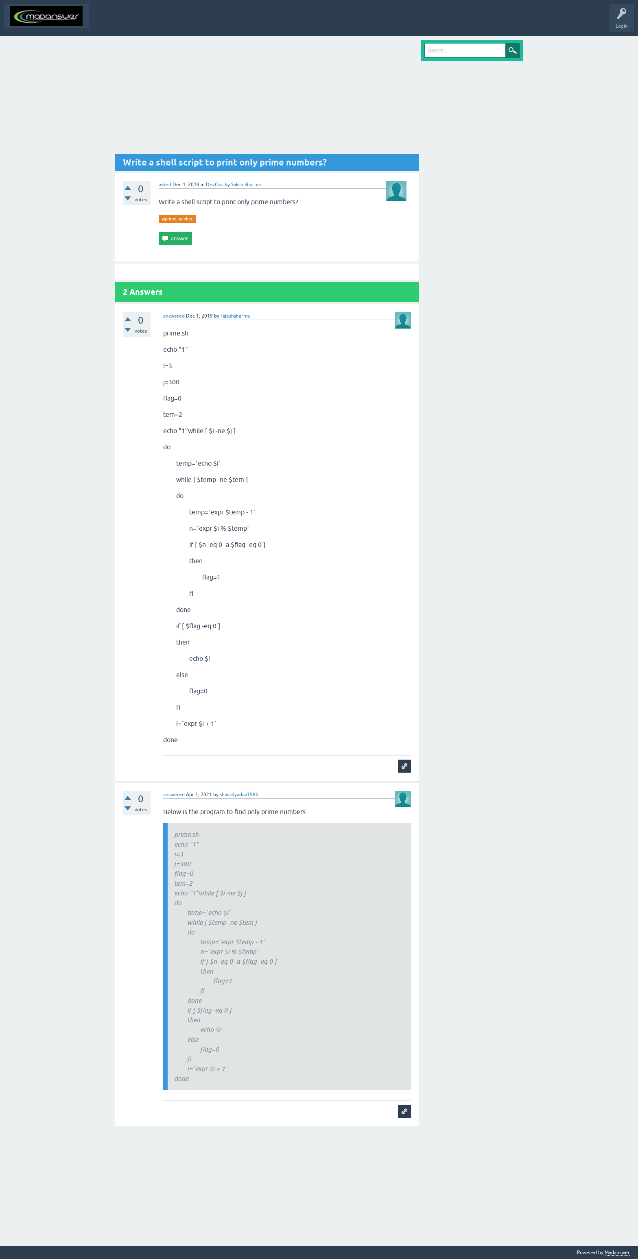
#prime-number (177, 218)
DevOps (214, 184)
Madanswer (617, 1252)
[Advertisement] (267, 97)
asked (165, 184)
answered (174, 316)
